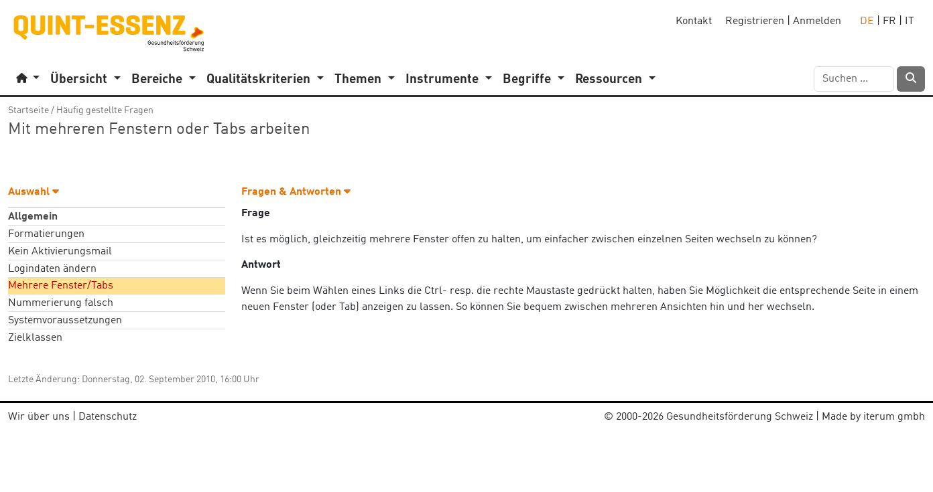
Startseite (28, 110)
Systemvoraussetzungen (65, 320)
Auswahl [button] (33, 192)
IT (909, 21)
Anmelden (817, 21)
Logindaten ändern (52, 269)
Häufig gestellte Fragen (104, 110)
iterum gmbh (894, 417)
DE (867, 21)
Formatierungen (46, 234)
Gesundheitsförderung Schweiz (739, 417)
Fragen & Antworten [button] (296, 192)
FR (889, 21)
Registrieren (754, 21)
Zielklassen (35, 338)
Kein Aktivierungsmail (60, 251)
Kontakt (694, 21)
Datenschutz (107, 417)
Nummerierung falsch (60, 303)
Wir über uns (39, 417)
